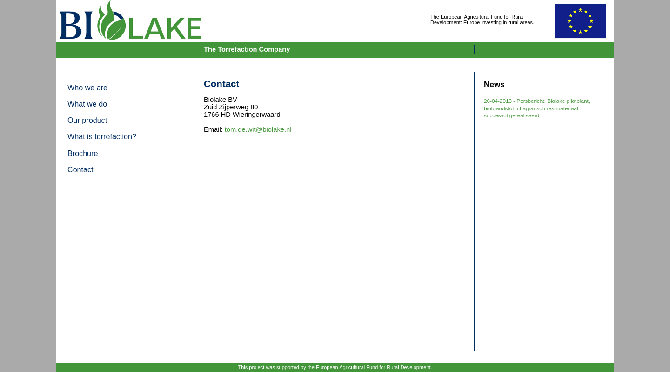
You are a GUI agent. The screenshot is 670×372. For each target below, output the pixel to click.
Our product (87, 120)
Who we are (87, 87)
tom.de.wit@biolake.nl (258, 129)
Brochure (82, 153)
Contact (80, 169)
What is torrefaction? (101, 136)
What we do (87, 104)
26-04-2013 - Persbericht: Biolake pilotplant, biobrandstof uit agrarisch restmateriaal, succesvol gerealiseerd (537, 108)
